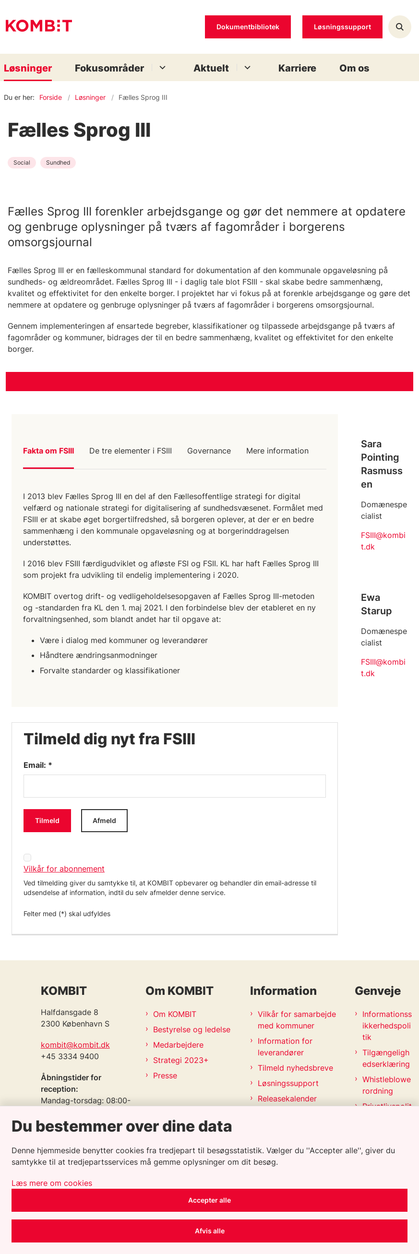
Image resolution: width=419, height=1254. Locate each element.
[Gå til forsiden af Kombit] (36, 27)
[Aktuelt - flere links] (246, 67)
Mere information (277, 450)
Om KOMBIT (174, 1014)
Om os (354, 68)
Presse (165, 1075)
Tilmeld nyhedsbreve (295, 1068)
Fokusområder (109, 68)
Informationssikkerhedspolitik (387, 1025)
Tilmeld (47, 820)
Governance (209, 450)
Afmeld (104, 820)
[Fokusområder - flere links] (161, 67)
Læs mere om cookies (52, 1183)
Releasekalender (287, 1098)
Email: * (38, 765)
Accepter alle (209, 1200)
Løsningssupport (288, 1083)
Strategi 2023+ (181, 1060)
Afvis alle (210, 1231)
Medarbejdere (178, 1045)
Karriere (297, 68)
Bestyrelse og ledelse (191, 1029)
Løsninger (28, 68)
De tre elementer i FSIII (130, 450)
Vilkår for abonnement (64, 868)
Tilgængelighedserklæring (386, 1058)
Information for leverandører (285, 1046)
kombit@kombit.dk (75, 1045)
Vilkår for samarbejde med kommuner (297, 1019)
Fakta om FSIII (48, 450)
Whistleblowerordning (386, 1085)
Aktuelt (211, 68)
